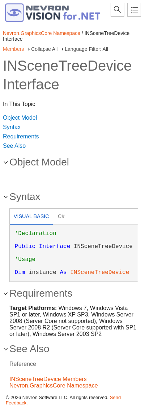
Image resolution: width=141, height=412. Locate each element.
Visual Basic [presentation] (31, 216)
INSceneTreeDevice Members (48, 379)
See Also (14, 146)
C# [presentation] (61, 216)
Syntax (12, 127)
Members (13, 49)
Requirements (21, 136)
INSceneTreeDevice (99, 272)
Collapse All (44, 49)
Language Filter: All (86, 49)
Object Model (20, 118)
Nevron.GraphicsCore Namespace (41, 33)
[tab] (31, 217)
